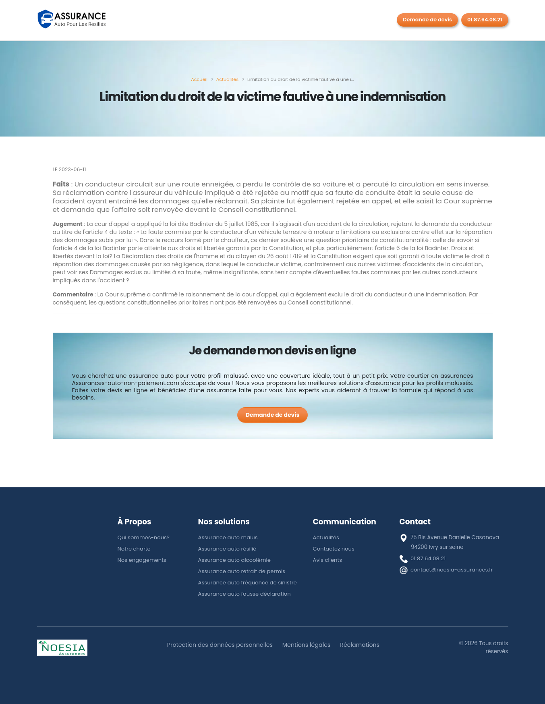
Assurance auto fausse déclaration (245, 594)
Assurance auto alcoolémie (234, 560)
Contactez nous (334, 549)
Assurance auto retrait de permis (242, 571)
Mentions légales (306, 645)
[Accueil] (199, 79)
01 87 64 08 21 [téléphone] (428, 558)
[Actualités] (227, 79)
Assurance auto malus (228, 537)
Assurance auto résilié (227, 549)
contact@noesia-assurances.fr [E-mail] (451, 570)
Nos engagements (142, 560)
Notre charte (134, 549)
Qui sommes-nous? (144, 537)
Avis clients (327, 560)
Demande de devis (427, 19)
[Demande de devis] (272, 415)
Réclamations (361, 645)
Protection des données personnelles (219, 645)
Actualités (326, 537)
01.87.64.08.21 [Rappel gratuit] (484, 19)
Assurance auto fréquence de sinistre (248, 582)
